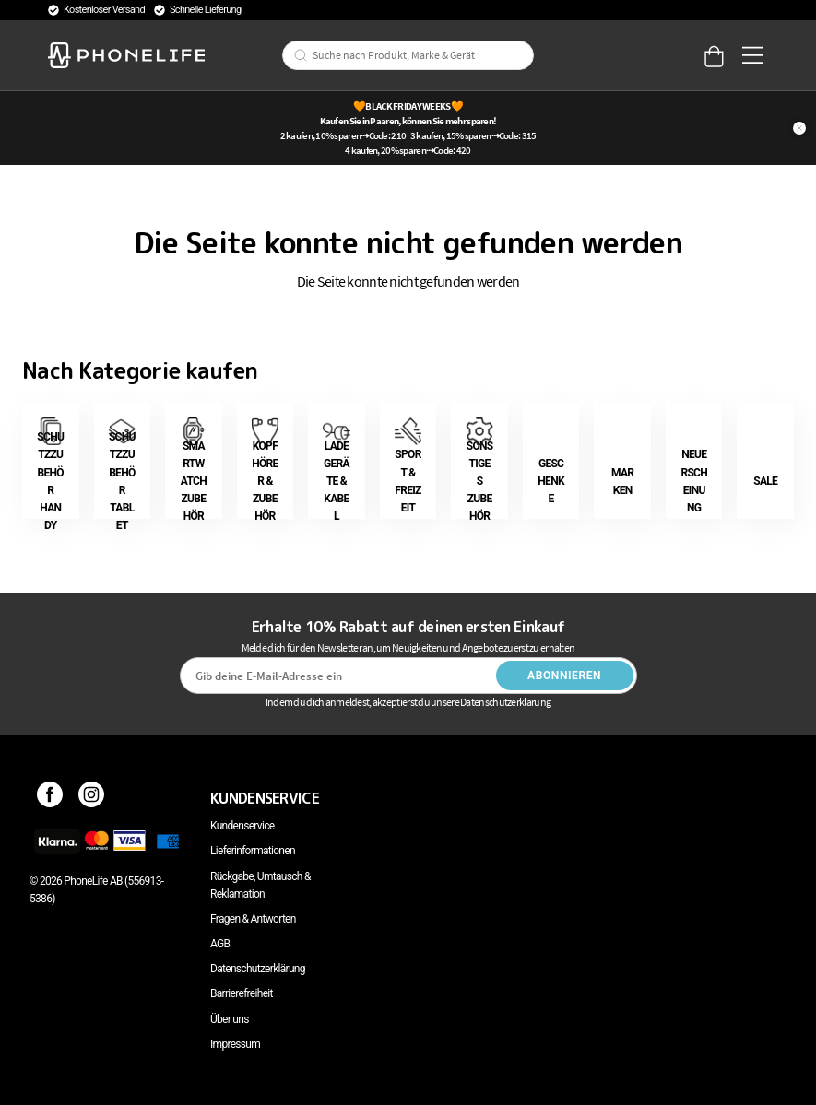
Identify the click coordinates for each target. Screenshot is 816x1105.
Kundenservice (242, 825)
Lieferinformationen (252, 850)
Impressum (235, 1044)
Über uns (229, 1019)
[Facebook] (50, 798)
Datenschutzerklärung (257, 968)
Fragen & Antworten (253, 918)
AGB (220, 943)
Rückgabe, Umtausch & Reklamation (260, 885)
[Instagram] (91, 798)
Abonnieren (564, 675)
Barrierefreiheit (241, 993)
